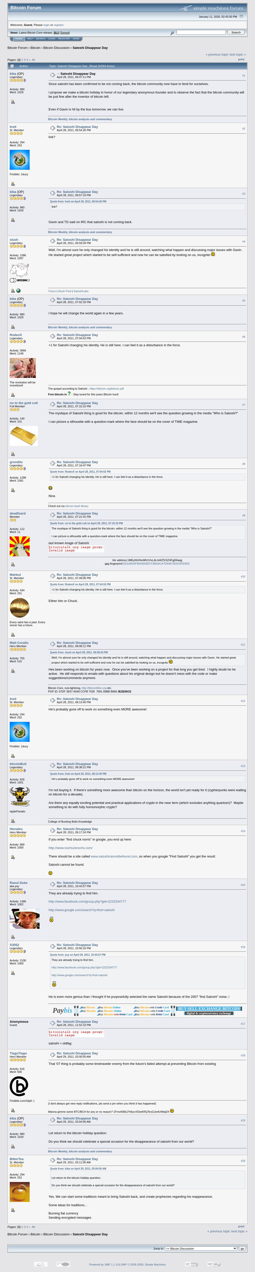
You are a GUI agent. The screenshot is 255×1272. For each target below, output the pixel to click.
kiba (13, 74)
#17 (243, 1023)
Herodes (16, 829)
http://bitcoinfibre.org (94, 687)
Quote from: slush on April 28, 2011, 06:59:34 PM (79, 652)
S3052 (14, 945)
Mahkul (15, 575)
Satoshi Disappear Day (90, 48)
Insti (13, 127)
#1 (243, 75)
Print (241, 59)
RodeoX (16, 335)
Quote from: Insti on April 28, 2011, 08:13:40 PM (78, 773)
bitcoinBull (18, 764)
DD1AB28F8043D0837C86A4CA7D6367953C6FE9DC (156, 563)
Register (64, 38)
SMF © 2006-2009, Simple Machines (143, 1264)
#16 (243, 946)
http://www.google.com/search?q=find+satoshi (82, 910)
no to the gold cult (24, 403)
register (58, 24)
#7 (243, 404)
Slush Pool (64, 291)
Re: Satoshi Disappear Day (77, 127)
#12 (243, 700)
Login (51, 38)
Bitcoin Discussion (56, 48)
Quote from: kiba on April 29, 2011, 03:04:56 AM (78, 1168)
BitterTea (16, 1159)
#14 (243, 831)
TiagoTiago (18, 1053)
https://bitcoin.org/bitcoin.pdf (107, 388)
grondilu (16, 462)
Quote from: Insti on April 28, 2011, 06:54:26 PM (78, 201)
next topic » (237, 54)
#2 (243, 128)
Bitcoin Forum (17, 48)
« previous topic (217, 54)
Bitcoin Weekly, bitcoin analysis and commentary (80, 119)
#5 (243, 300)
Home (18, 38)
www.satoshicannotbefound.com (114, 856)
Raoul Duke (19, 883)
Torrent (65, 32)
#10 (243, 576)
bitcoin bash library (76, 506)
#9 (243, 515)
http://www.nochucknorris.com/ (70, 848)
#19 (243, 1120)
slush (14, 240)
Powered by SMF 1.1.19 (104, 1264)
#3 (243, 193)
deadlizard (18, 513)
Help (30, 38)
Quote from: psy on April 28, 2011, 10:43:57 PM (77, 954)
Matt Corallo (19, 643)
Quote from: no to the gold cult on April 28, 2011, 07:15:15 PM (86, 523)
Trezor (52, 291)
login (47, 24)
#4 (243, 241)
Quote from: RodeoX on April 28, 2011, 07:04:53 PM (80, 471)
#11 (243, 644)
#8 (243, 463)
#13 (243, 765)
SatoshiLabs (81, 291)
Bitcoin (35, 48)
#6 (243, 336)
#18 (243, 1055)
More (76, 38)
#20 (243, 1160)
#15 (243, 884)
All (33, 59)
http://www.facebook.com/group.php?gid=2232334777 (87, 901)
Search (41, 38)
